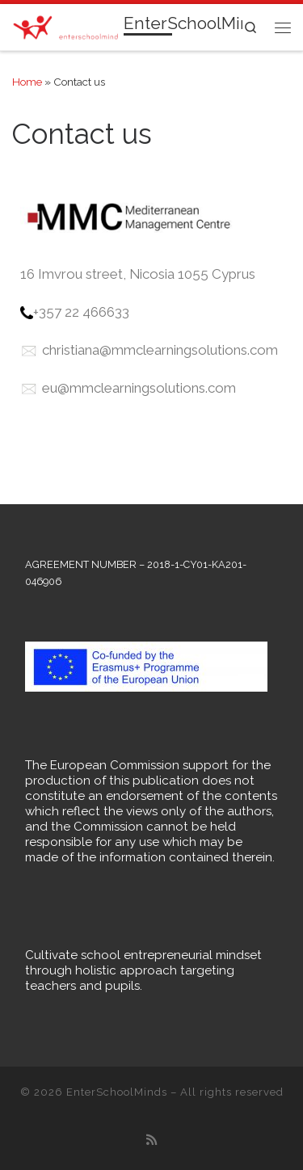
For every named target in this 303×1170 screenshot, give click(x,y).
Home (27, 81)
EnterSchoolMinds (116, 1092)
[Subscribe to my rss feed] (151, 1141)
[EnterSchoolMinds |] (65, 25)
